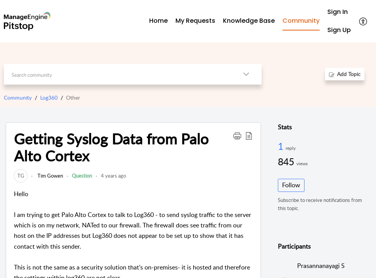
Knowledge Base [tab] (249, 20)
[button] (363, 21)
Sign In (337, 11)
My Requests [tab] (195, 20)
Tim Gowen (49, 175)
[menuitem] (339, 12)
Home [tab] (158, 20)
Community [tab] (301, 20)
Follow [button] (291, 185)
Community (18, 97)
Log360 (49, 97)
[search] (117, 74)
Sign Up (339, 29)
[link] (20, 175)
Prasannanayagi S (321, 265)
